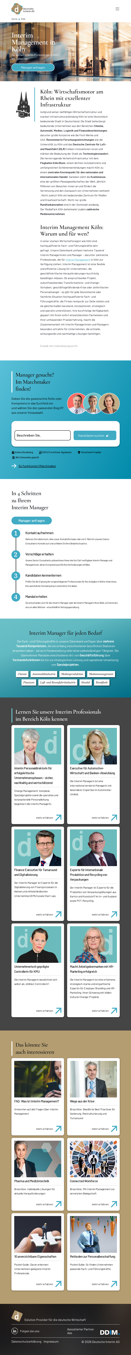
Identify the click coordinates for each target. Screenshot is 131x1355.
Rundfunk (102, 682)
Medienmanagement (101, 674)
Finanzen (28, 682)
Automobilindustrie (43, 674)
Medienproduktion (72, 674)
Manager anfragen (33, 67)
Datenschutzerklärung (26, 1341)
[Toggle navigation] (117, 9)
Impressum (51, 1341)
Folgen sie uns (25, 1331)
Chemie (22, 674)
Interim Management (78, 259)
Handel (85, 682)
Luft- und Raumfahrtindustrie (57, 682)
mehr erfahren (50, 816)
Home (14, 18)
